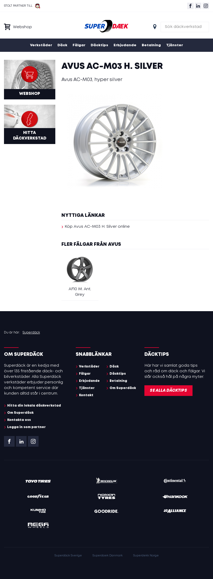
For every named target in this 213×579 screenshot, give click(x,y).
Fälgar (79, 45)
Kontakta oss (19, 420)
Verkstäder (41, 45)
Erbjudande (125, 45)
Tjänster (174, 45)
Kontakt (86, 395)
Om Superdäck (20, 412)
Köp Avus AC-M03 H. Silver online (97, 227)
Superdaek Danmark (108, 555)
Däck (62, 45)
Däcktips (99, 45)
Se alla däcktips (168, 390)
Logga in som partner (26, 427)
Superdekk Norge (146, 555)
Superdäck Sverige (68, 555)
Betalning (151, 45)
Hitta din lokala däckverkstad (34, 405)
